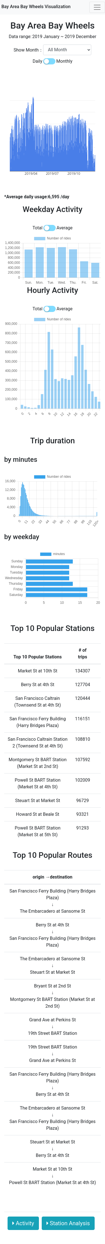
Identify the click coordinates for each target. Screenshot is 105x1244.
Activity (23, 1223)
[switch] (49, 61)
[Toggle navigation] (97, 7)
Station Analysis (68, 1223)
